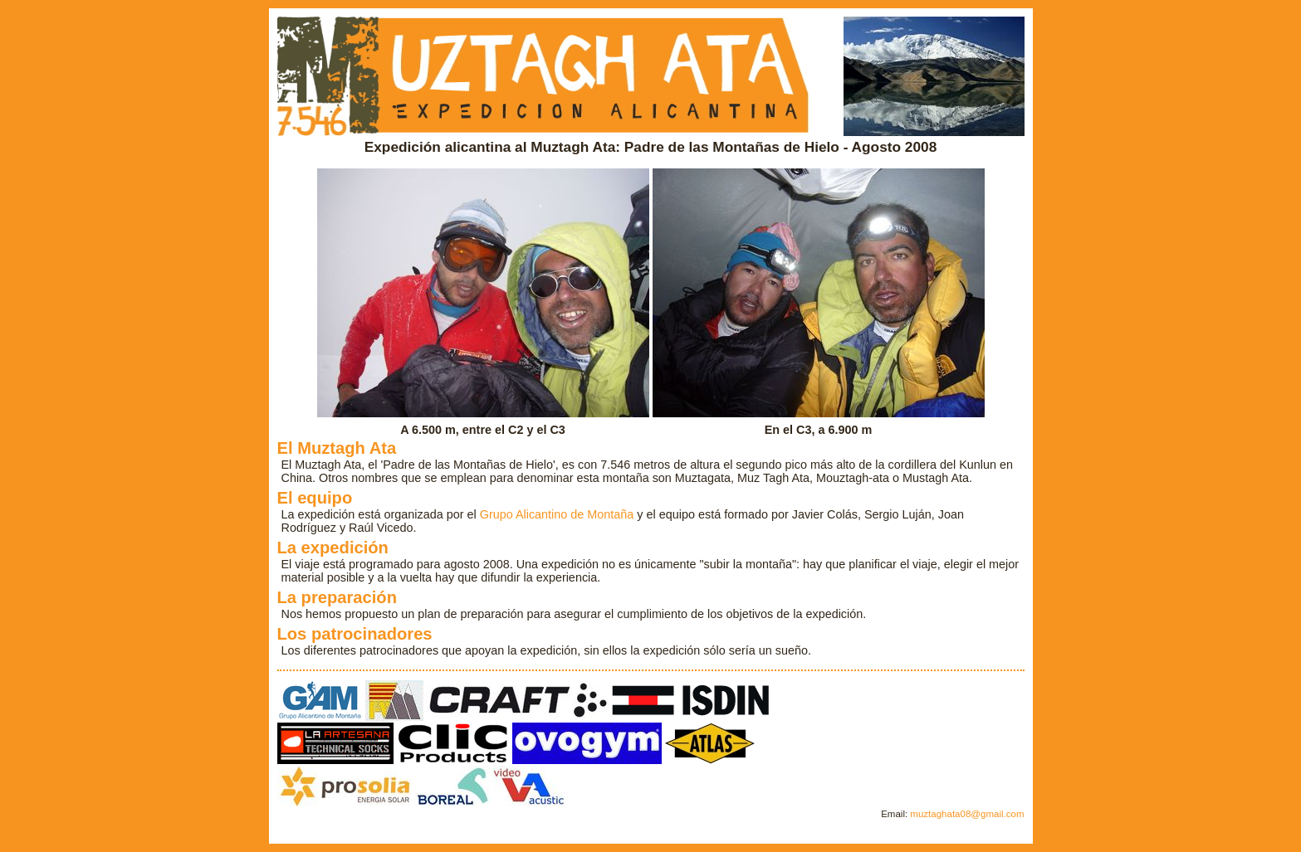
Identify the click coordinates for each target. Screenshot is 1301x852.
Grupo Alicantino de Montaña (557, 514)
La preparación (337, 597)
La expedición (333, 547)
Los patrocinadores (355, 634)
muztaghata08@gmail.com (967, 814)
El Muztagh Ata (337, 448)
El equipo (315, 498)
